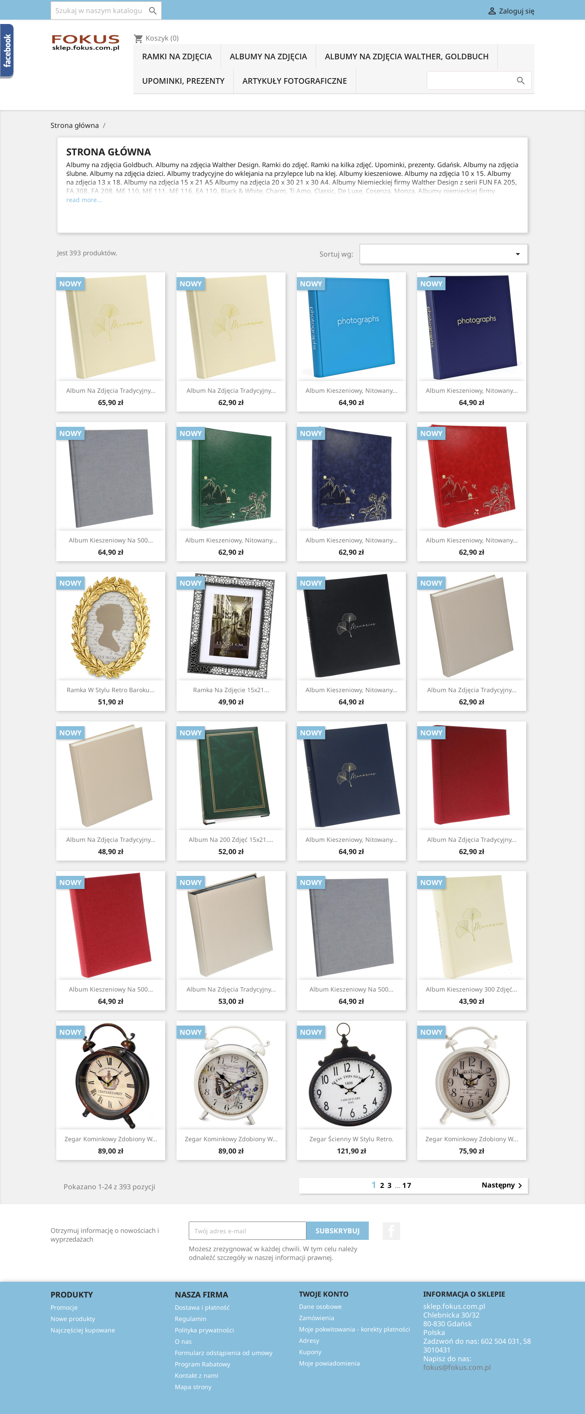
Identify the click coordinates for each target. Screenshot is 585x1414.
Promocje (64, 1307)
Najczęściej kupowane (83, 1330)
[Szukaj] (106, 10)
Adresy (309, 1340)
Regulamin (191, 1318)
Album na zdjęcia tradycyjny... (111, 390)
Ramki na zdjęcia (177, 56)
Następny (503, 1186)
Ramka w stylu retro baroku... (111, 690)
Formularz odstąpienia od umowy (223, 1353)
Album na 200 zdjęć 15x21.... (231, 839)
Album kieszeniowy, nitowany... (352, 390)
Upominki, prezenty (183, 81)
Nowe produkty (73, 1318)
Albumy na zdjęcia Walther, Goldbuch (407, 56)
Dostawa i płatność (202, 1307)
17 (407, 1185)
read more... (84, 200)
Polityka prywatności (204, 1330)
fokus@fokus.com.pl (457, 1367)
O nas (183, 1341)
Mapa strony (193, 1387)
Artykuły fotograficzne (294, 81)
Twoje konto (324, 1294)
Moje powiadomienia (329, 1363)
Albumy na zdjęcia (268, 56)
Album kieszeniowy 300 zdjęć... (471, 989)
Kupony (310, 1352)
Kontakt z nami (196, 1375)
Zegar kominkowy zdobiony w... (111, 1139)
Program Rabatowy (202, 1364)
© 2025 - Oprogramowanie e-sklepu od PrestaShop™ (292, 1402)
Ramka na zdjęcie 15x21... (231, 690)
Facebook (391, 1231)
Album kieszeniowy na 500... (111, 540)
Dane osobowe (320, 1306)
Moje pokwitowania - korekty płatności (354, 1329)
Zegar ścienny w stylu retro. (352, 1139)
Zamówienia (316, 1318)
